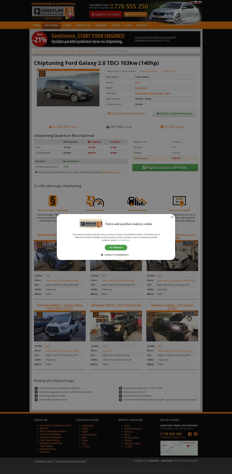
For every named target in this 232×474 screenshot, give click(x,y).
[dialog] (116, 237)
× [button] (172, 217)
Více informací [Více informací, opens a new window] (123, 240)
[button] (116, 254)
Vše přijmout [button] (116, 247)
